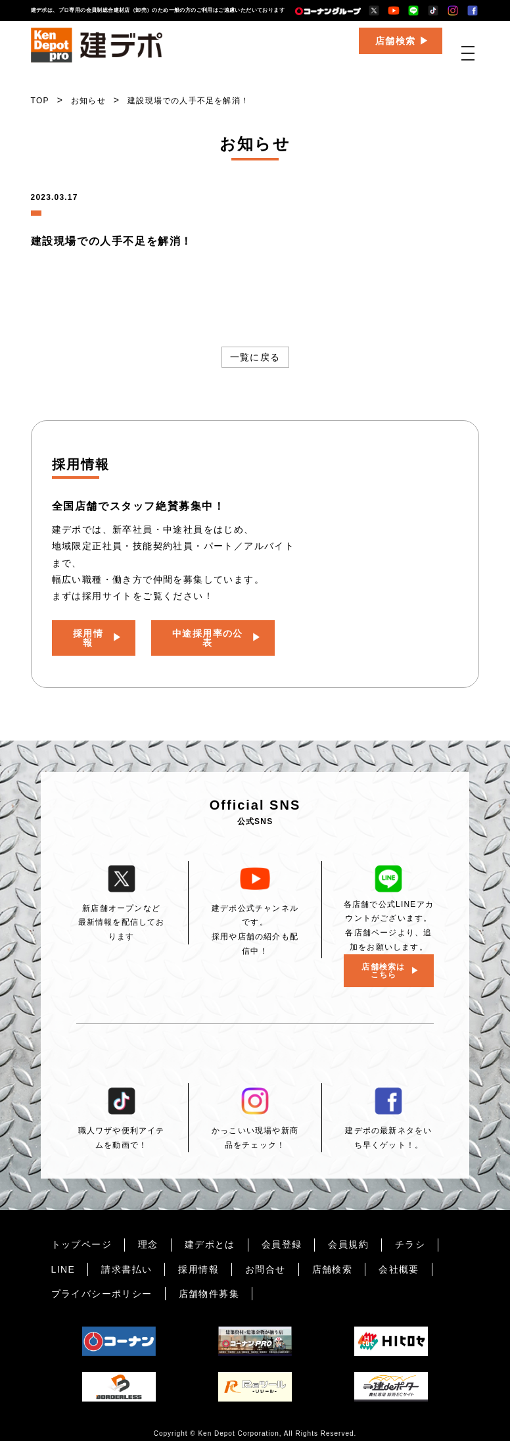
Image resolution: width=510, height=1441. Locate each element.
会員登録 (282, 1235)
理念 (148, 1235)
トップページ (81, 1235)
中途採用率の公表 (208, 633)
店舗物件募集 (209, 1284)
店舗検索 (395, 50)
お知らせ (88, 100)
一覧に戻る (255, 357)
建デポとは (210, 1235)
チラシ (410, 1235)
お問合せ (265, 1260)
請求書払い (126, 1260)
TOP (40, 100)
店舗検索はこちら (383, 961)
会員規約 (348, 1235)
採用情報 (88, 633)
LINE (63, 1260)
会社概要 (399, 1260)
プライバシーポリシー (101, 1284)
